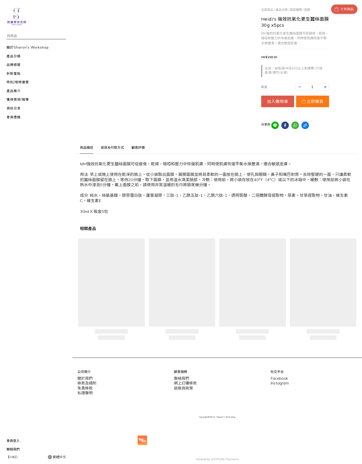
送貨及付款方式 (112, 147)
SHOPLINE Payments (225, 457)
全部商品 (267, 10)
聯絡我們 (13, 449)
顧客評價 (138, 147)
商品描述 (86, 147)
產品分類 (282, 10)
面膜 (307, 10)
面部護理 (296, 10)
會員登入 (13, 441)
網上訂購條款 (184, 382)
